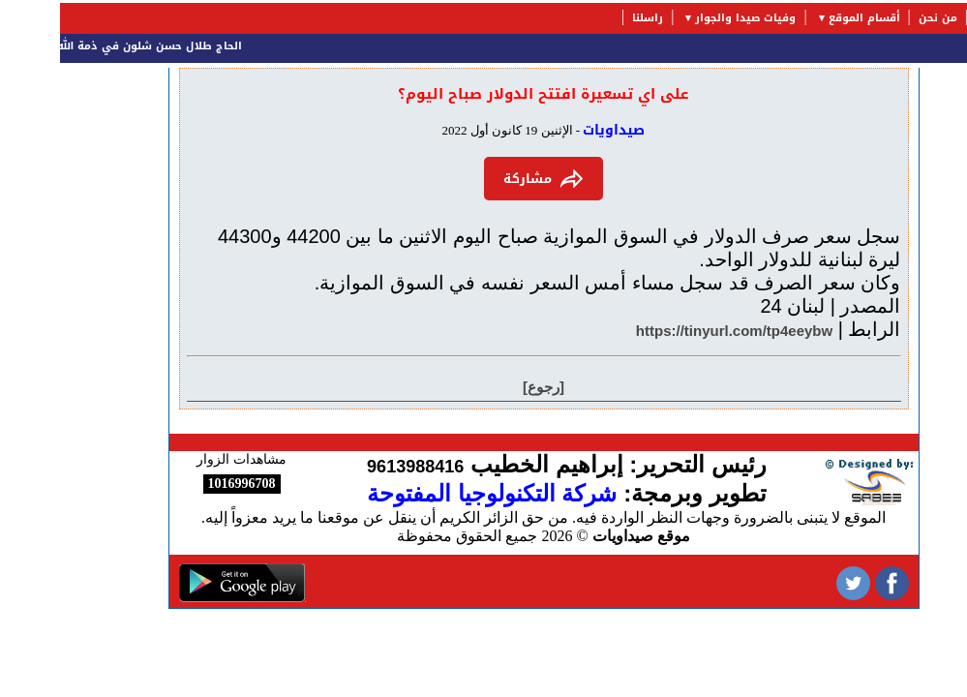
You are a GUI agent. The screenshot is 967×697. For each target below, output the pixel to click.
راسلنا (587, 18)
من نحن (878, 18)
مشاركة (483, 179)
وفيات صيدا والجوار (685, 18)
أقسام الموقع (804, 18)
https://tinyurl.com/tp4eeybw (674, 330)
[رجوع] (483, 387)
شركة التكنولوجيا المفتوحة (432, 493)
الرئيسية (937, 18)
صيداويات (554, 130)
